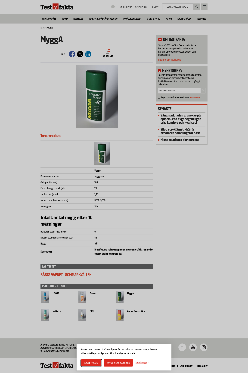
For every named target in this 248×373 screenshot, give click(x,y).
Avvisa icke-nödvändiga (118, 362)
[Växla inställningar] (142, 363)
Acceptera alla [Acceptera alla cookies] (91, 362)
